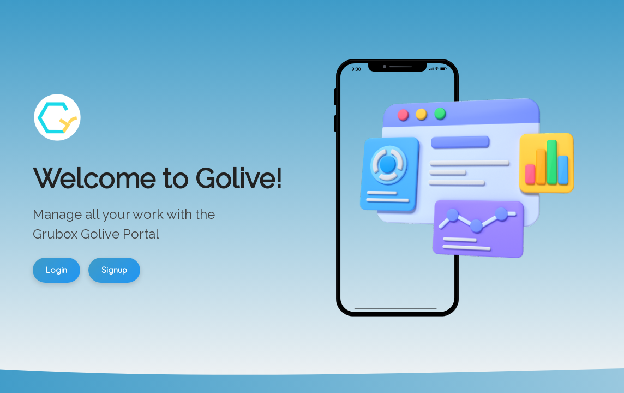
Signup (114, 270)
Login (56, 270)
